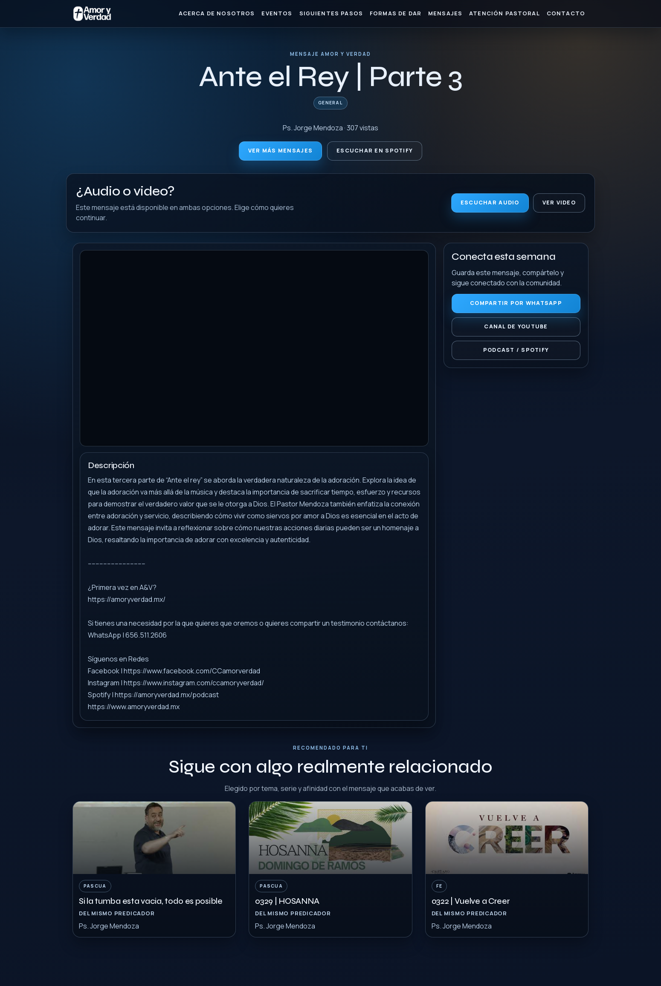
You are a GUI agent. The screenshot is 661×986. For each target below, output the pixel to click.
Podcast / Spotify (516, 350)
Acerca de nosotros (217, 13)
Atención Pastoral (504, 13)
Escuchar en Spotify (374, 150)
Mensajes (445, 13)
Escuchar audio (490, 202)
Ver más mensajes (280, 150)
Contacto (566, 13)
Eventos (276, 13)
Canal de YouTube (516, 326)
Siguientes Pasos (331, 13)
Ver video (559, 202)
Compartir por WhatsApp (516, 303)
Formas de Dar (395, 13)
